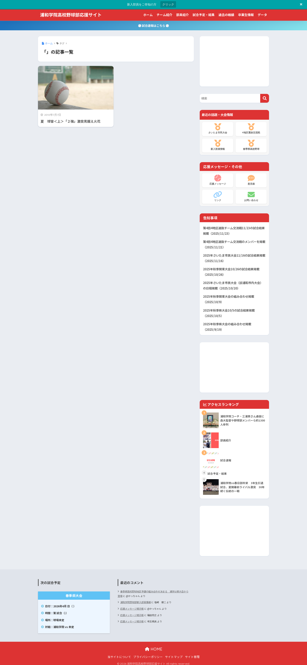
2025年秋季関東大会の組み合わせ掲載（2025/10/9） (228, 297)
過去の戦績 (226, 14)
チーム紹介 (164, 14)
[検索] (264, 98)
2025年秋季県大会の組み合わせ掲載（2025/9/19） (227, 324)
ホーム (148, 14)
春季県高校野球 (251, 145)
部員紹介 (182, 14)
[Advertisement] (234, 60)
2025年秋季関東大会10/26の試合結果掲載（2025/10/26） (231, 270)
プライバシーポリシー (148, 654)
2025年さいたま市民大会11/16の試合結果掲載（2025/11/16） (234, 257)
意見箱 (251, 180)
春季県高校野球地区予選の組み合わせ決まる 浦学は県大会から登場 (153, 591)
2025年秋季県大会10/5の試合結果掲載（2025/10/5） (229, 310)
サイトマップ (174, 654)
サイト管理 (192, 654)
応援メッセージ (217, 180)
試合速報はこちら (153, 25)
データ (262, 14)
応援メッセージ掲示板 (132, 605)
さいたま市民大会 (217, 128)
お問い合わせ (251, 196)
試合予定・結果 (204, 14)
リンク (217, 196)
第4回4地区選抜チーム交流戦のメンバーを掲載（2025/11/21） (234, 243)
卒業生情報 (246, 14)
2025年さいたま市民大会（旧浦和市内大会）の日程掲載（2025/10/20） (233, 283)
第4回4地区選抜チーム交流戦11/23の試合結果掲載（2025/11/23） (234, 230)
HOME (153, 646)
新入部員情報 (217, 145)
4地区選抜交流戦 (251, 128)
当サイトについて (119, 654)
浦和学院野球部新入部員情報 (135, 599)
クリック (168, 4)
